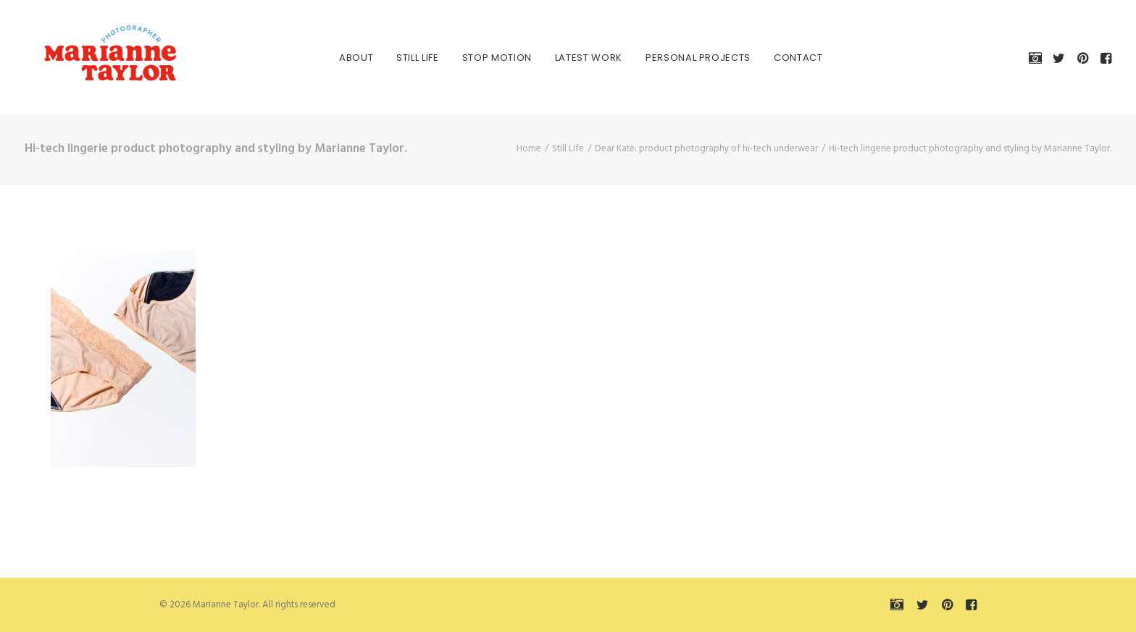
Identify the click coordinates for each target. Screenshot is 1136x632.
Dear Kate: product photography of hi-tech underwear (706, 148)
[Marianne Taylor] (93, 58)
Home (529, 148)
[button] (1038, 57)
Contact (785, 57)
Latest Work (575, 57)
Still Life (404, 57)
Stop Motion (484, 57)
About (343, 57)
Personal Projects (685, 57)
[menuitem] (343, 57)
